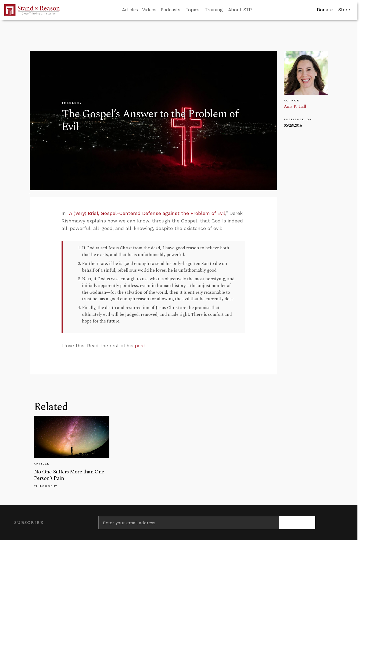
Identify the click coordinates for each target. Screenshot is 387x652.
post (140, 345)
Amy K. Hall (295, 106)
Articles (130, 9)
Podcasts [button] (170, 9)
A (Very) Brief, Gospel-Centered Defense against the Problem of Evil (147, 213)
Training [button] (214, 9)
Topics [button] (192, 9)
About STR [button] (240, 9)
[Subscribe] (297, 522)
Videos (149, 9)
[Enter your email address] (188, 522)
